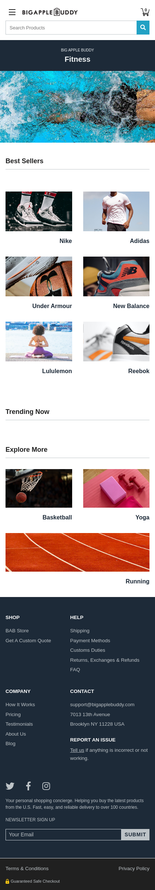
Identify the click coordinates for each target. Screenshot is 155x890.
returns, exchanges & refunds (104, 660)
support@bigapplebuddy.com (102, 704)
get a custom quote (28, 640)
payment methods (90, 640)
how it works (20, 704)
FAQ (75, 669)
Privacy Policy (134, 868)
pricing (13, 714)
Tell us (77, 750)
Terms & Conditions (27, 868)
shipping (79, 630)
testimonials (19, 724)
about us (16, 734)
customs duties (87, 650)
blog (10, 743)
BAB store (17, 630)
